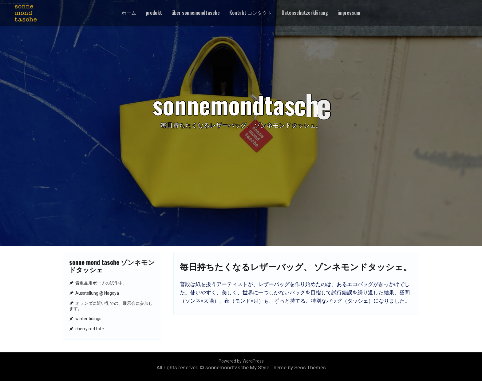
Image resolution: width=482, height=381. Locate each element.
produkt (154, 12)
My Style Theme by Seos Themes (288, 367)
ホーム (128, 12)
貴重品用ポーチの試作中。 (101, 283)
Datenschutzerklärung (305, 12)
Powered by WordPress (241, 361)
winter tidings (88, 318)
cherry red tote (89, 328)
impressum (349, 12)
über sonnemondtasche (196, 12)
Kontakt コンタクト (250, 12)
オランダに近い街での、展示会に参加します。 (111, 306)
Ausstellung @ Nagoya (97, 293)
